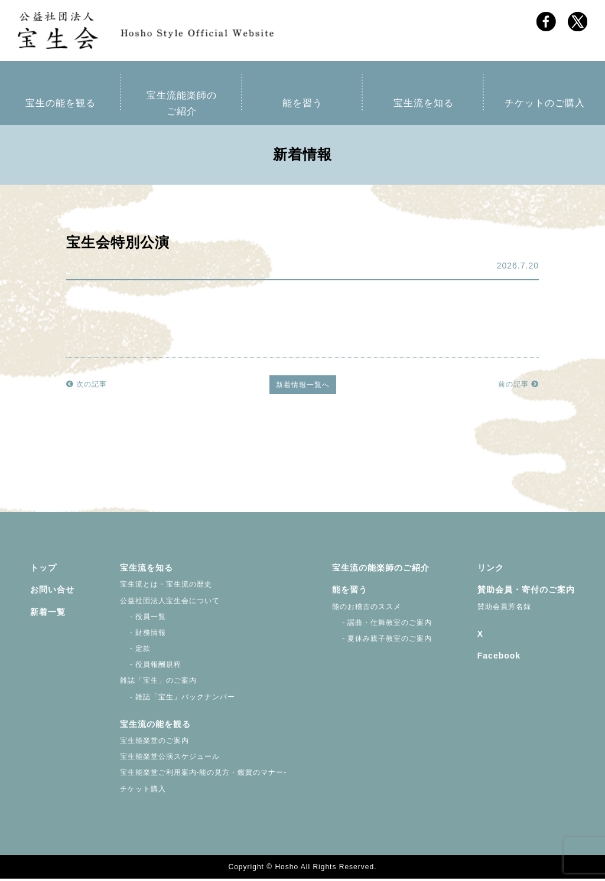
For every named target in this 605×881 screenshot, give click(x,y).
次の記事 (86, 386)
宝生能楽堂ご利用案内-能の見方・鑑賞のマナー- (203, 775)
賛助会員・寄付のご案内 (526, 592)
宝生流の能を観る (155, 726)
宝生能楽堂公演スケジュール (170, 759)
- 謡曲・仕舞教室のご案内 (382, 625)
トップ (43, 570)
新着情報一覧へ (303, 387)
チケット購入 (143, 791)
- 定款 (135, 651)
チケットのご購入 (545, 105)
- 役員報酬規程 (151, 667)
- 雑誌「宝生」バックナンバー (178, 699)
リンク (490, 570)
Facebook (499, 658)
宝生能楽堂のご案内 (154, 743)
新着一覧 (48, 613)
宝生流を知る (423, 105)
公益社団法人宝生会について (170, 602)
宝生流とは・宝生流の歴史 (166, 586)
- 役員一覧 (143, 619)
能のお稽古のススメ (366, 608)
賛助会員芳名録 (504, 608)
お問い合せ (52, 592)
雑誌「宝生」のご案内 (158, 683)
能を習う (302, 105)
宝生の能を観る (60, 105)
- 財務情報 (143, 635)
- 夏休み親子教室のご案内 (382, 641)
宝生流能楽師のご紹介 (182, 106)
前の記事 (518, 386)
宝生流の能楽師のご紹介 (381, 570)
